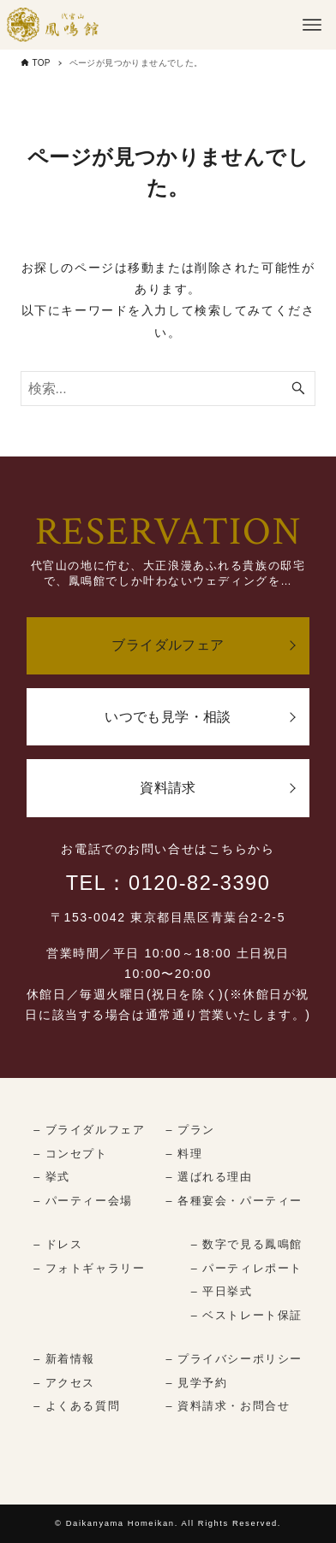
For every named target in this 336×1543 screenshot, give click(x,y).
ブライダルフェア (167, 645)
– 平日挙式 (222, 1292)
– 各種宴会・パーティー (234, 1201)
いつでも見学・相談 (168, 717)
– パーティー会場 (83, 1201)
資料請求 (168, 787)
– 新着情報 (64, 1359)
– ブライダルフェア (89, 1130)
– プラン (190, 1130)
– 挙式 (51, 1177)
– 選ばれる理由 (209, 1177)
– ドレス (57, 1245)
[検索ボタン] (298, 388)
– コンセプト (70, 1154)
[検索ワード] (168, 388)
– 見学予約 (197, 1383)
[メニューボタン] (312, 25)
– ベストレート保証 (247, 1316)
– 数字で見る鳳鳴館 (247, 1245)
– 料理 (184, 1154)
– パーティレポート (247, 1269)
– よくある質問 (76, 1406)
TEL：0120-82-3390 (168, 883)
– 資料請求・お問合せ (228, 1406)
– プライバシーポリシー (234, 1359)
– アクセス (64, 1383)
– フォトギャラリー (89, 1269)
